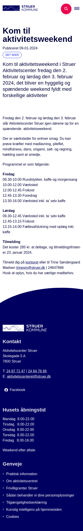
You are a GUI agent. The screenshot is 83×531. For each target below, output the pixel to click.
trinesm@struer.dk (30, 268)
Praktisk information (21, 474)
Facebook (17, 390)
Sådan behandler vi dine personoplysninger (40, 495)
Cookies (12, 517)
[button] (78, 9)
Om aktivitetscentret (21, 481)
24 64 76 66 (37, 371)
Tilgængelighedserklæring (26, 502)
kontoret (31, 262)
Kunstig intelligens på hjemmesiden (34, 509)
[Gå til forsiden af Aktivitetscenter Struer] (19, 8)
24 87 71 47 (15, 371)
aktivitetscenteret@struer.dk (29, 376)
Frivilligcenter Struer (22, 488)
